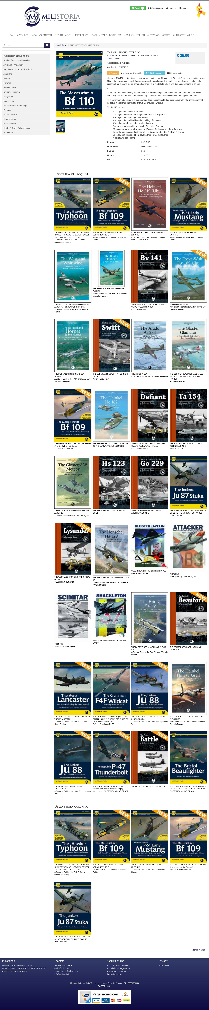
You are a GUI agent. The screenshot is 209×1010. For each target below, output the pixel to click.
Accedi (183, 8)
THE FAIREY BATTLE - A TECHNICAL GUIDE (149, 786)
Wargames (8, 96)
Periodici (7, 110)
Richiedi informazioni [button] (155, 73)
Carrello (138, 8)
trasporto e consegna (116, 971)
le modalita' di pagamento (118, 968)
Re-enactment (9, 123)
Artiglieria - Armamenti (13, 65)
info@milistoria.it (61, 974)
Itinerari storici (9, 119)
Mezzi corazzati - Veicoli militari (17, 69)
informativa (164, 965)
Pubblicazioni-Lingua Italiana (16, 56)
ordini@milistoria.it (62, 968)
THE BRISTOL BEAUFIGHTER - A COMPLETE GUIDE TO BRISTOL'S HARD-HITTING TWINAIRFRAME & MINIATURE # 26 (188, 788)
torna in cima (198, 950)
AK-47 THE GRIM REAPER (14, 971)
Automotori (8, 132)
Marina (6, 78)
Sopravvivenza (10, 114)
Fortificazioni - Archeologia (15, 105)
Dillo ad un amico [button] (174, 73)
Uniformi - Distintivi (11, 92)
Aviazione (7, 74)
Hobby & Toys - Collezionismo (16, 128)
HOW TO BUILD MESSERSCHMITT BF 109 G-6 (24, 968)
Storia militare (9, 87)
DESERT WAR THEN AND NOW (17, 965)
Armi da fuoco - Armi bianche (16, 60)
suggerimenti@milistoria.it (66, 971)
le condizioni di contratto (117, 965)
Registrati (171, 8)
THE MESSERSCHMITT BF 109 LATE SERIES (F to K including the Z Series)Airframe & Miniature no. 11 (72, 446)
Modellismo (62, 45)
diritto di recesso (114, 974)
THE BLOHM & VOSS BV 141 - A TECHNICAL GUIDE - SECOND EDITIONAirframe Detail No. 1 (149, 306)
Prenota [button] (113, 73)
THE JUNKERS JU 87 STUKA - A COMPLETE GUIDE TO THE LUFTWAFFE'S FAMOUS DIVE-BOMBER (188, 513)
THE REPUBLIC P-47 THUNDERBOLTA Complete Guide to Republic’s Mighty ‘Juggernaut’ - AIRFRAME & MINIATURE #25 (110, 788)
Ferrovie (7, 83)
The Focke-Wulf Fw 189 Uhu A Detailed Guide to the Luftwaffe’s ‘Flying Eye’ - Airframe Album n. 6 (188, 306)
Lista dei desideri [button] (155, 8)
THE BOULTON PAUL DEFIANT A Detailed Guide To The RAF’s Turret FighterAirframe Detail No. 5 (148, 446)
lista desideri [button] (131, 73)
